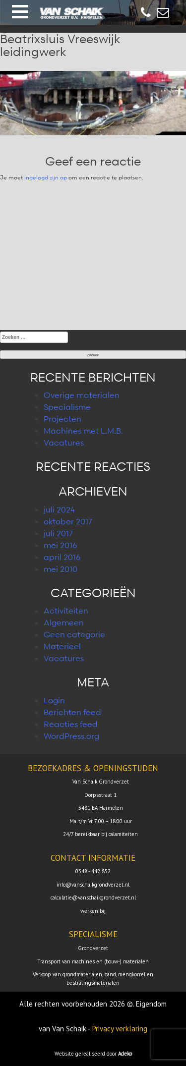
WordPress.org (71, 736)
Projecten (62, 419)
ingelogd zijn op (45, 177)
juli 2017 (58, 533)
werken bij (93, 910)
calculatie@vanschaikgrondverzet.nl (93, 897)
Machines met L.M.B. (83, 431)
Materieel (62, 646)
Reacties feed (71, 724)
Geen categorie (74, 634)
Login (54, 700)
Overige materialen (82, 395)
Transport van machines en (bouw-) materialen (93, 961)
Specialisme (67, 407)
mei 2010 (60, 569)
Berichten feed (72, 712)
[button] (20, 11)
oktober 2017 (68, 521)
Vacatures (64, 443)
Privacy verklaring (119, 1028)
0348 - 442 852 (93, 871)
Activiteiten (66, 611)
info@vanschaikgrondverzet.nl (93, 884)
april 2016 (62, 557)
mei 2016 (60, 545)
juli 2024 (59, 509)
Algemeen (64, 622)
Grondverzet (93, 948)
